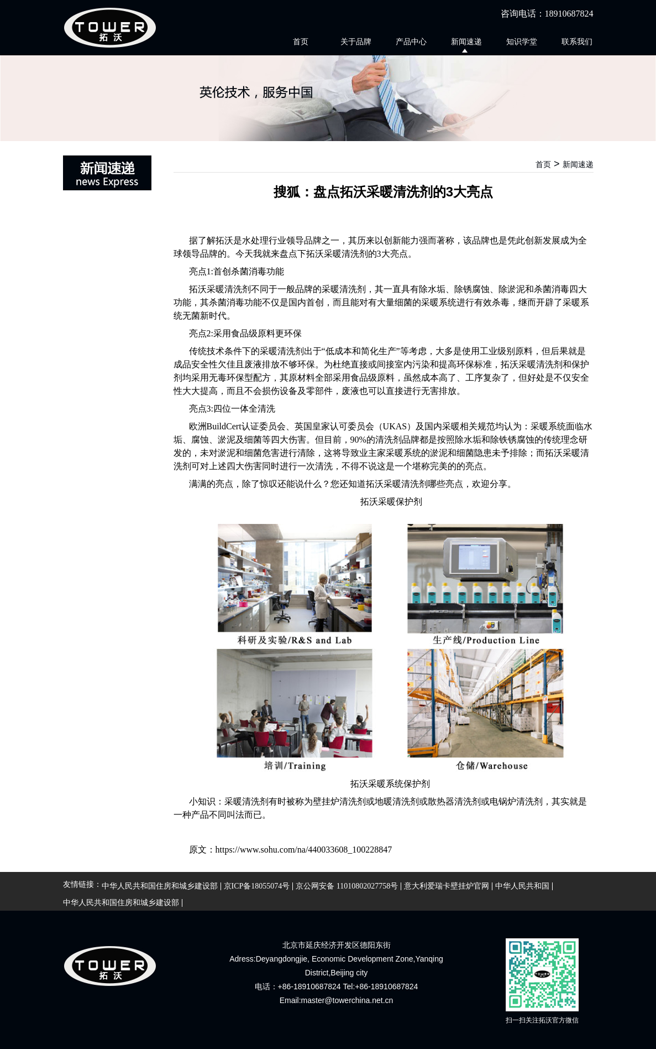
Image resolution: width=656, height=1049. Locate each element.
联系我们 (576, 41)
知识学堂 (521, 41)
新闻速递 (466, 41)
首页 (300, 41)
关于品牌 (355, 41)
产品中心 (411, 41)
